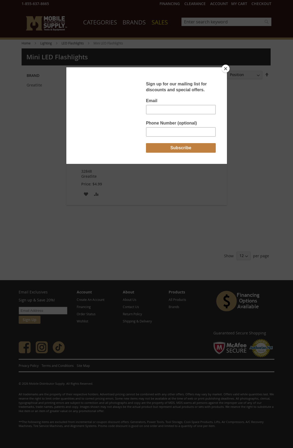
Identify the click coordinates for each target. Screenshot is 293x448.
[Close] (226, 69)
